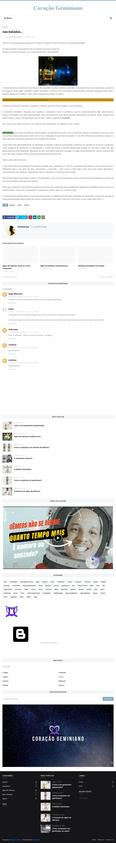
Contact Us (110, 840)
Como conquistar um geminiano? (28, 480)
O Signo (5, 672)
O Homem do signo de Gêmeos (27, 491)
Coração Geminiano (57, 8)
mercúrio (18, 589)
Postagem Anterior (10, 277)
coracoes (78, 582)
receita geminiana (33, 593)
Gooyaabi (36, 840)
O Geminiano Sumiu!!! (23, 458)
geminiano (65, 585)
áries (5, 582)
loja (103, 585)
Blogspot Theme (15, 840)
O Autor (62, 685)
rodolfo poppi (58, 593)
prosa (16, 593)
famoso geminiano (29, 585)
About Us (101, 840)
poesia (89, 589)
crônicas (87, 582)
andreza (12, 344)
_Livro (61, 677)
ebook (95, 582)
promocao (7, 593)
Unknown (13, 329)
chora (52, 582)
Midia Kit (62, 681)
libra (91, 585)
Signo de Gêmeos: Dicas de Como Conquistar (16, 267)
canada (44, 582)
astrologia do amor (26, 582)
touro (6, 597)
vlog (35, 597)
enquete (7, 585)
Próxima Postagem (105, 277)
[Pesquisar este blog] (52, 699)
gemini (5, 27)
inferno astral (82, 585)
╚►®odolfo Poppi (15, 37)
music (41, 589)
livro (97, 585)
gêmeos (48, 585)
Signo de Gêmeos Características (54, 266)
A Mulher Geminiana (22, 469)
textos (26, 205)
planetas (64, 589)
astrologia (13, 582)
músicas (48, 589)
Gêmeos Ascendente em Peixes (91, 266)
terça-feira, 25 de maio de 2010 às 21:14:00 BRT (23, 296)
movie (33, 589)
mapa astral (8, 589)
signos (95, 593)
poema (81, 589)
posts (102, 589)
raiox (19, 205)
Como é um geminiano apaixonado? (29, 425)
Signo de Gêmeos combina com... (28, 436)
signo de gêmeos (71, 593)
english (103, 582)
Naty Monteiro (16, 293)
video (21, 597)
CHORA (5, 685)
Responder (12, 303)
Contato (5, 681)
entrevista (16, 585)
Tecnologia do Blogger (30, 643)
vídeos (28, 597)
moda (26, 589)
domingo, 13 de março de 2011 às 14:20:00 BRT (23, 312)
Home (94, 840)
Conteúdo (62, 672)
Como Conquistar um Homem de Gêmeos (31, 447)
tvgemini (14, 597)
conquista (60, 582)
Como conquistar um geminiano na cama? (61, 829)
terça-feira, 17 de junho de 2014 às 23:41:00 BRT (24, 332)
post (95, 589)
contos (69, 582)
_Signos (5, 677)
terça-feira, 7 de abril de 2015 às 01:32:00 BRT (23, 347)
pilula (56, 589)
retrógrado (46, 593)
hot (73, 585)
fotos (40, 585)
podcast (73, 589)
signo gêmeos (85, 593)
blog (37, 582)
